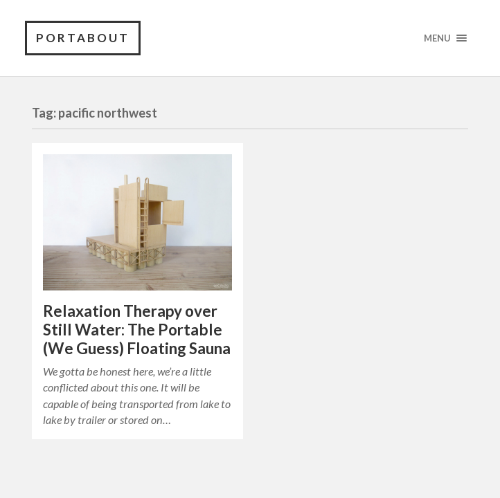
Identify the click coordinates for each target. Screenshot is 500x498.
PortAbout (83, 37)
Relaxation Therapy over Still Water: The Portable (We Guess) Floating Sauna (137, 330)
